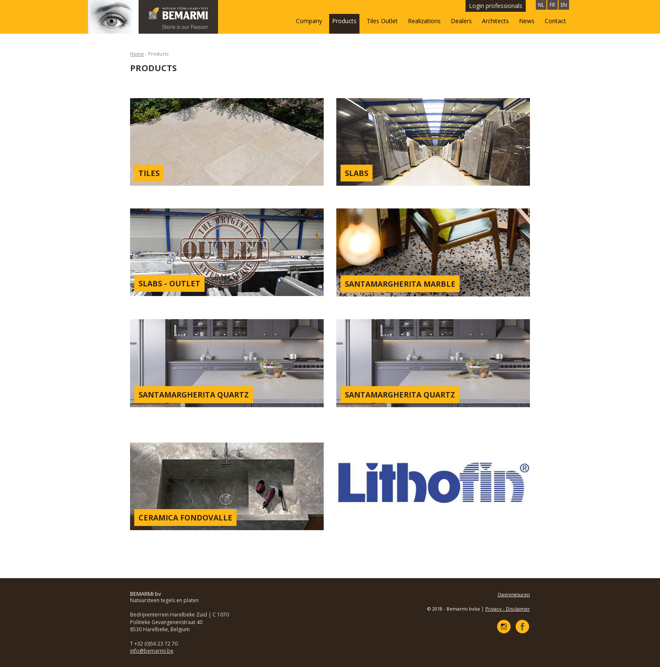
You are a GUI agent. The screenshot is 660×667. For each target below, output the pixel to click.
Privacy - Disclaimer (507, 609)
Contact (555, 21)
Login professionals (495, 6)
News (527, 21)
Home (137, 54)
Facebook (522, 626)
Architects (495, 21)
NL (541, 4)
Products (344, 21)
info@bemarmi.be (151, 650)
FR (552, 4)
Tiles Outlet (382, 21)
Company (309, 21)
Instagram (503, 626)
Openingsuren (514, 594)
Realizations (424, 21)
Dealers (461, 21)
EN (564, 4)
